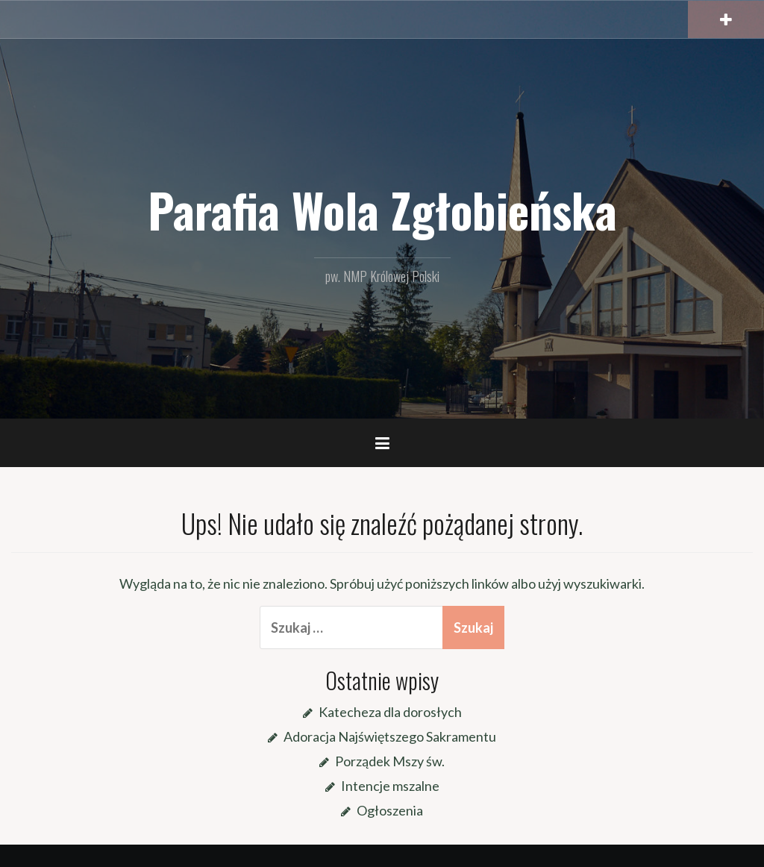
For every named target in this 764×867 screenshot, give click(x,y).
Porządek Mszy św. (390, 761)
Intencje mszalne (390, 785)
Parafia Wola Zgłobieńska (382, 209)
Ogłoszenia (390, 810)
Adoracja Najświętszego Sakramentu (390, 736)
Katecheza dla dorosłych (390, 712)
